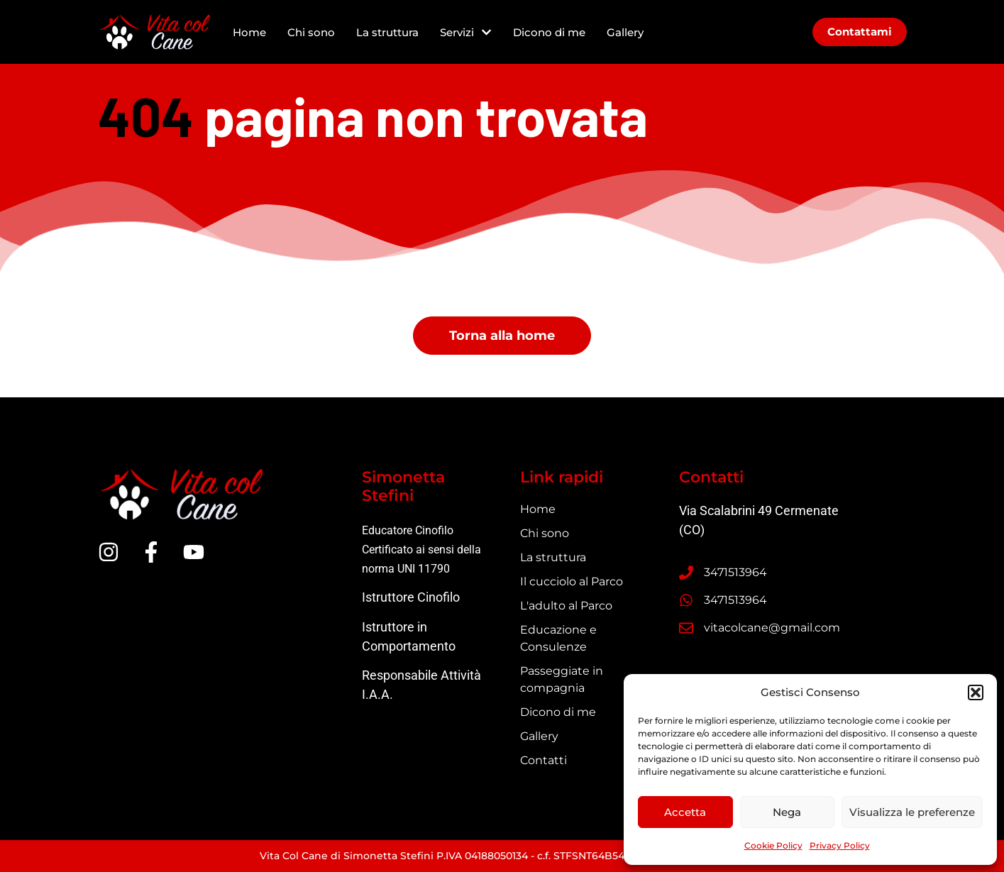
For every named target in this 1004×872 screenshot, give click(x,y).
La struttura (387, 32)
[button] (976, 692)
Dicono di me (549, 32)
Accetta (685, 812)
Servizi (466, 32)
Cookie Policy (773, 845)
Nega (787, 812)
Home (249, 32)
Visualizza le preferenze (912, 812)
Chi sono (311, 32)
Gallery (625, 32)
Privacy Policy (840, 845)
